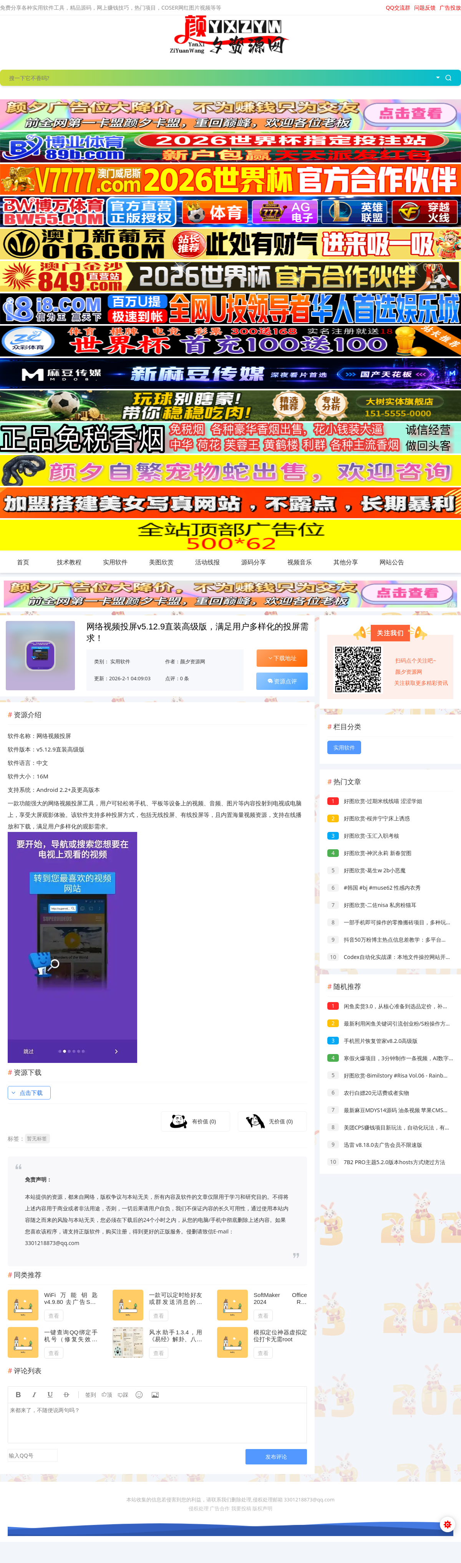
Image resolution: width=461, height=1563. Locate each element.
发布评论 (276, 1456)
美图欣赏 (161, 562)
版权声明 (262, 1508)
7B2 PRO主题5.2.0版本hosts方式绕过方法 (386, 1162)
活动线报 (207, 562)
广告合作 (220, 1508)
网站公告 (392, 562)
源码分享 (253, 562)
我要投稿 (241, 1508)
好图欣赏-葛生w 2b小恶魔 (366, 870)
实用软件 (115, 562)
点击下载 (26, 1092)
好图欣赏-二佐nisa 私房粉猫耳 (371, 905)
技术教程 (69, 562)
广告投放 (450, 7)
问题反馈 (425, 7)
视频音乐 (299, 562)
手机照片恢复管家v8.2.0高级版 (372, 1040)
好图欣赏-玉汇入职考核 (363, 835)
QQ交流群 (398, 7)
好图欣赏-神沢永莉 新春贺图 (369, 853)
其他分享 (345, 562)
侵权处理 (199, 1508)
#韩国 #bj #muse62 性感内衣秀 (374, 887)
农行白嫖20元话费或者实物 (368, 1092)
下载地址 (282, 658)
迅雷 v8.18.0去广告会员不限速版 (374, 1144)
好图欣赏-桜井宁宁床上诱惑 (368, 818)
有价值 (204, 1121)
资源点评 (282, 681)
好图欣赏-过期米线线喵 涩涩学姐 (374, 801)
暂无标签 (37, 1138)
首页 (23, 562)
